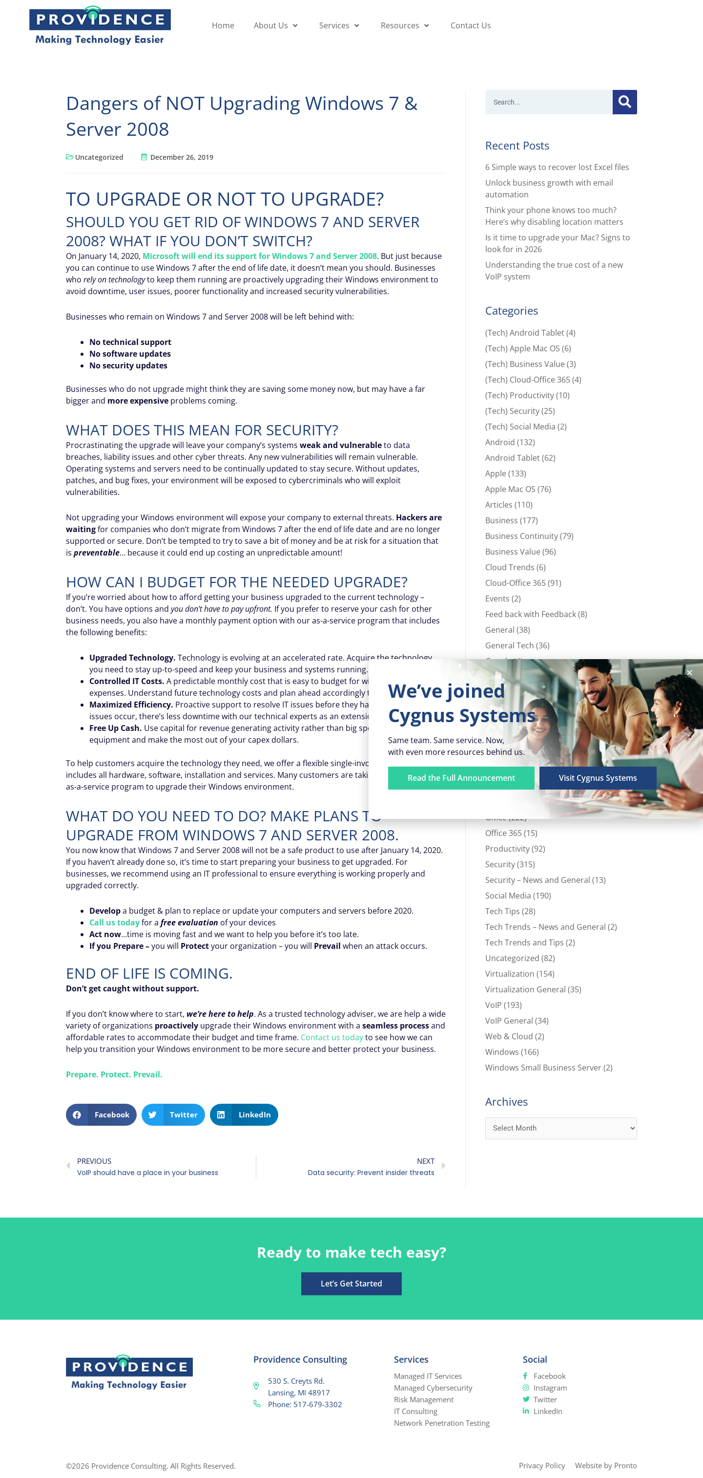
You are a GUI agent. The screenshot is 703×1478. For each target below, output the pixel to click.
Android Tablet (512, 457)
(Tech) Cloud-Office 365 (527, 379)
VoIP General (509, 1020)
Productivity (507, 848)
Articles (499, 504)
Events (497, 598)
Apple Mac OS (510, 489)
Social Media (508, 895)
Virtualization (510, 973)
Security (500, 864)
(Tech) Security (512, 411)
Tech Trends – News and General (545, 926)
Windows (502, 1052)
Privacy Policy (542, 1465)
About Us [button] (277, 25)
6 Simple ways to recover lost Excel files (557, 167)
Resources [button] (406, 25)
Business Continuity (521, 536)
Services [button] (340, 25)
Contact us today (332, 1037)
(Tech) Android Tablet (524, 332)
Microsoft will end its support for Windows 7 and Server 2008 (260, 256)
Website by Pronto (606, 1465)
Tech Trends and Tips (524, 942)
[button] (101, 1115)
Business (501, 520)
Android (500, 442)
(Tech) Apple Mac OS (522, 348)
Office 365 (503, 833)
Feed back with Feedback (530, 614)
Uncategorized (99, 157)
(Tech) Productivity (519, 395)
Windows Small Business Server (543, 1067)
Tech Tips (502, 911)
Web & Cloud (509, 1036)
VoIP (493, 1005)
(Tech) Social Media (520, 426)
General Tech (509, 645)
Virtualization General (525, 989)
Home (223, 25)
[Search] (625, 102)
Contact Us (471, 25)
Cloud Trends (510, 567)
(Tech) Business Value (525, 364)
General (500, 629)
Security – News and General (537, 880)
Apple (495, 473)
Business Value (512, 551)
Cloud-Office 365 (515, 583)
